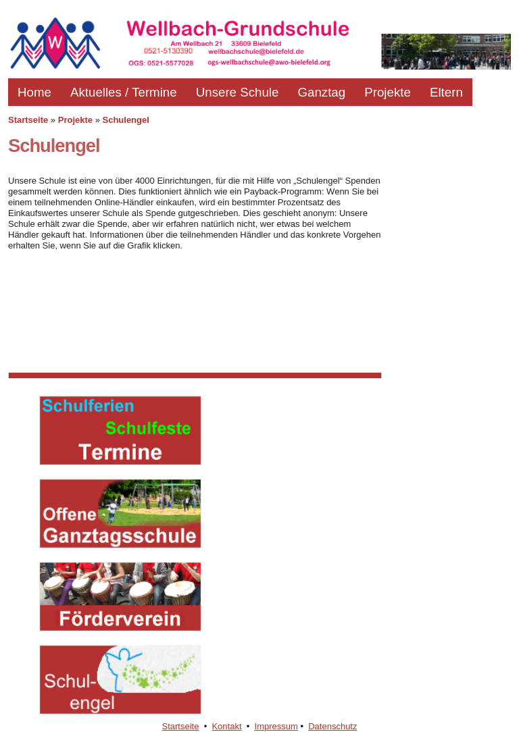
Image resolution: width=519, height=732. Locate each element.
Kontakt (226, 726)
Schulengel (126, 120)
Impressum (276, 726)
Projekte (387, 92)
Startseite (28, 120)
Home (34, 92)
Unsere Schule (237, 92)
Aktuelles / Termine (123, 92)
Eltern (446, 92)
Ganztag (321, 92)
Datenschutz (332, 726)
